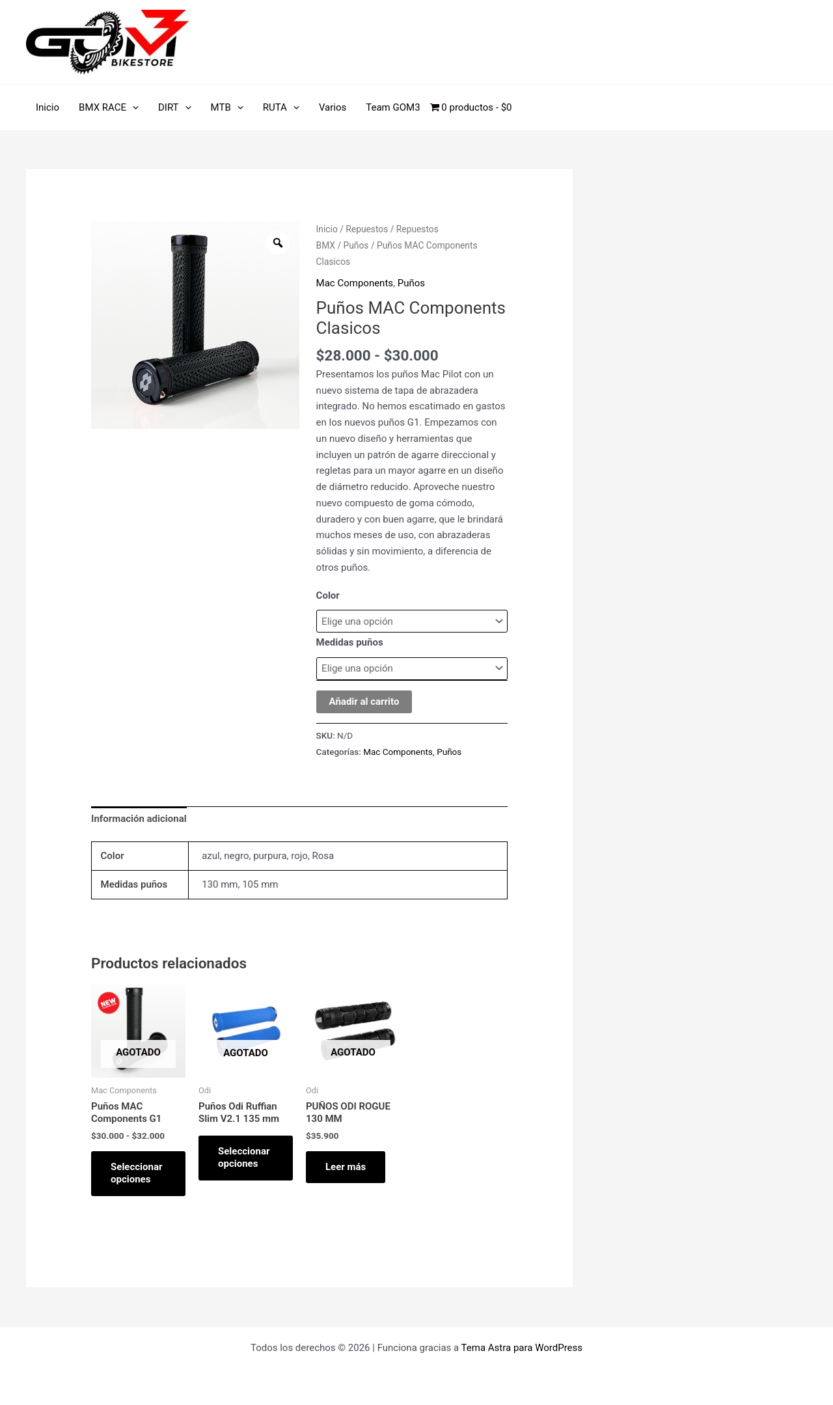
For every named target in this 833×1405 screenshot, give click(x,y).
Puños (356, 245)
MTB (227, 107)
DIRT (174, 107)
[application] (132, 107)
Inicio (47, 107)
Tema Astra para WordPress (521, 1348)
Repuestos (367, 229)
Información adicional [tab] (139, 819)
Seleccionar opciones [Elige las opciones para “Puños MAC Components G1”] (136, 1173)
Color (328, 595)
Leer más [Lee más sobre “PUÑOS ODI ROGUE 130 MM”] (345, 1167)
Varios (332, 107)
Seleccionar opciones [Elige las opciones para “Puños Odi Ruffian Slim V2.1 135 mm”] (243, 1157)
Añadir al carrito (364, 701)
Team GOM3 (393, 107)
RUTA (281, 107)
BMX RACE (109, 107)
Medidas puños (349, 642)
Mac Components (354, 283)
